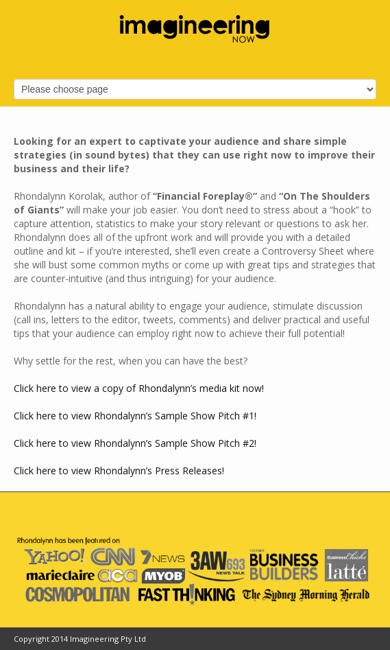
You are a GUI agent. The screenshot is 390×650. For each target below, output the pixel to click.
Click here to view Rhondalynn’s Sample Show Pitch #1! (135, 415)
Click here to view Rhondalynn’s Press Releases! (119, 470)
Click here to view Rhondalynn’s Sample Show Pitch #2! (135, 443)
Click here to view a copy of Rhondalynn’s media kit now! (139, 388)
